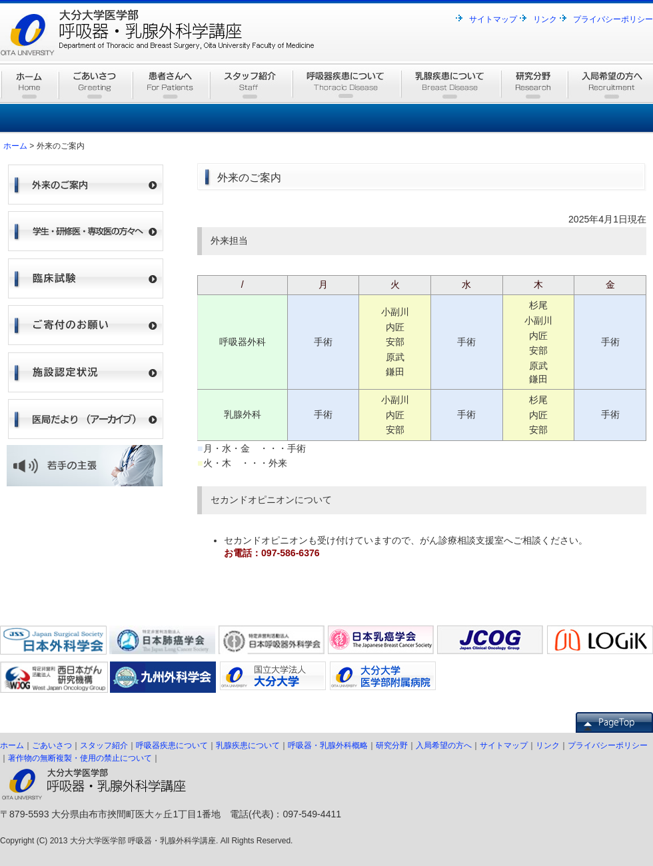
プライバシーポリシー (613, 19)
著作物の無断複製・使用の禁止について (80, 758)
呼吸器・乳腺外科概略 (328, 745)
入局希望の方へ (444, 745)
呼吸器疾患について (172, 745)
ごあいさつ (52, 745)
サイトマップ (493, 19)
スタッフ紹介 (104, 745)
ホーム (15, 146)
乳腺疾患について (248, 745)
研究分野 (392, 745)
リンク (545, 19)
